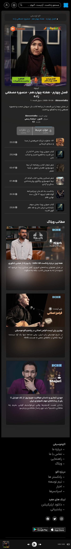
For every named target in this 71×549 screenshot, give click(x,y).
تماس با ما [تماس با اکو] (55, 454)
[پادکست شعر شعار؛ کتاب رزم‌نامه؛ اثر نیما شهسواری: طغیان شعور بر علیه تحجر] (60, 168)
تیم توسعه (55, 482)
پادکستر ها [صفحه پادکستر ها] (55, 477)
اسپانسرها (55, 491)
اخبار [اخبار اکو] (59, 486)
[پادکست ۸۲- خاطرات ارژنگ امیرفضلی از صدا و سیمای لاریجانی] (60, 142)
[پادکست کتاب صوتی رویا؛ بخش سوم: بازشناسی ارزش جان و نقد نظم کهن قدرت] (60, 207)
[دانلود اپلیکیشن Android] (40, 530)
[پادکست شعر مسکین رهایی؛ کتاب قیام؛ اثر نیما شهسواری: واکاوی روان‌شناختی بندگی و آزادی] (60, 181)
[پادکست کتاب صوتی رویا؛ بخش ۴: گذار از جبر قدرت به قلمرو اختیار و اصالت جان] (60, 154)
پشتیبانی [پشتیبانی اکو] (56, 509)
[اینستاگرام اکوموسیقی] (61, 518)
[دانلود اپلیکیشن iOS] (57, 530)
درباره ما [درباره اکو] (57, 449)
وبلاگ (58, 464)
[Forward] (40, 544)
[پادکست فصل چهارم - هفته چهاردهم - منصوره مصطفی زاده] (6, 544)
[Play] (34, 544)
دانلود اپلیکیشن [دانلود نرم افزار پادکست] (51, 504)
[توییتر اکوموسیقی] (54, 518)
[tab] (43, 131)
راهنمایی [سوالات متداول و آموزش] (56, 459)
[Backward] (29, 544)
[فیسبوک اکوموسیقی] (47, 518)
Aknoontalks (31, 116)
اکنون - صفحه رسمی (33, 119)
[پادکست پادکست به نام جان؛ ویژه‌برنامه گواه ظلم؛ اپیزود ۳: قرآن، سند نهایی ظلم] (60, 194)
